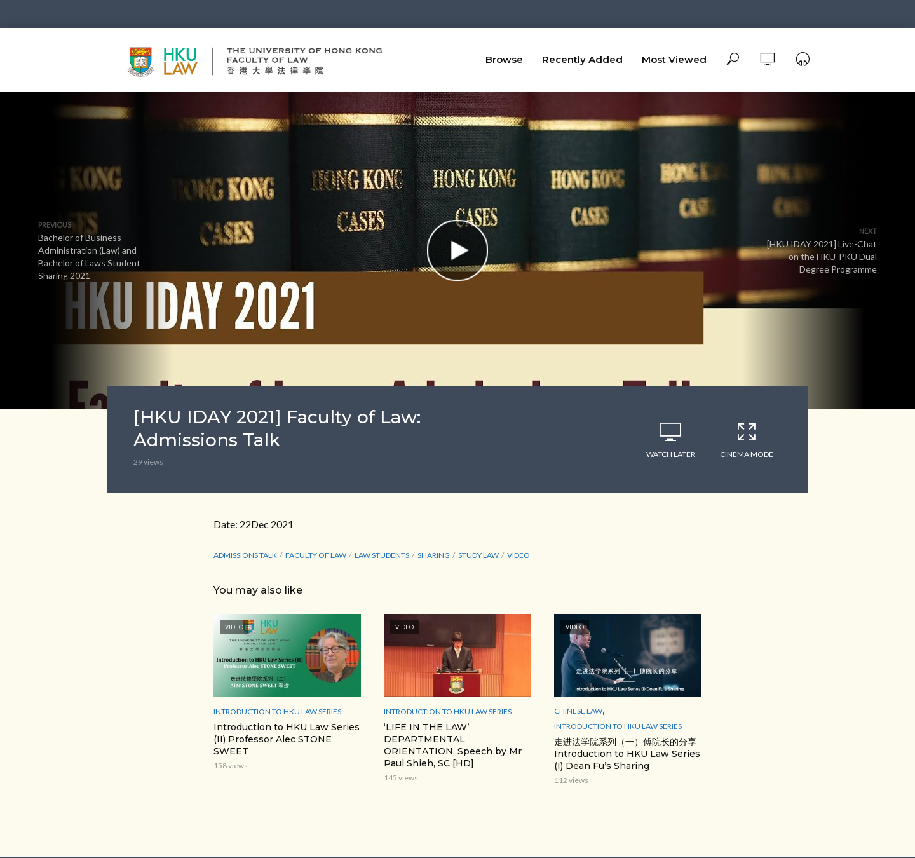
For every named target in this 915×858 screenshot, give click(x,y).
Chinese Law (578, 711)
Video (518, 555)
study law (478, 555)
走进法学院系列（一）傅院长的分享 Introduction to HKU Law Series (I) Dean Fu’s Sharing (627, 754)
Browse (504, 59)
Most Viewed (674, 59)
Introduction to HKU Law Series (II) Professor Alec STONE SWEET (287, 739)
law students (382, 555)
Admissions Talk (245, 555)
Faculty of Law (315, 555)
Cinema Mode (746, 440)
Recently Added (582, 59)
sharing (433, 555)
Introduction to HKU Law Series (277, 711)
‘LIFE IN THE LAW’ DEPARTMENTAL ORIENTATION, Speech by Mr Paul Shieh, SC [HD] (453, 745)
